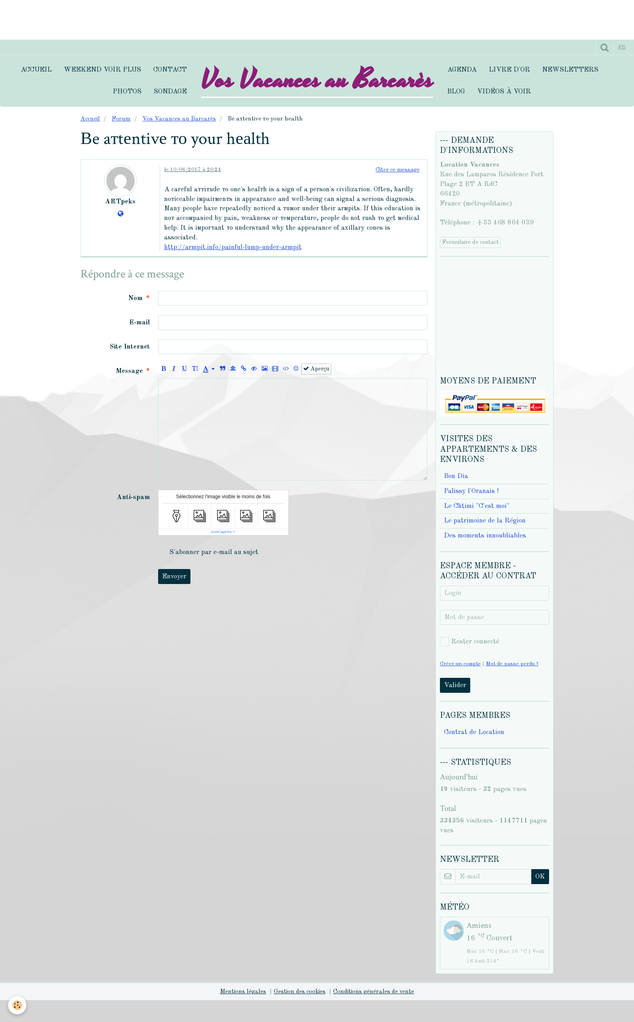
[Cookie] (17, 1005)
